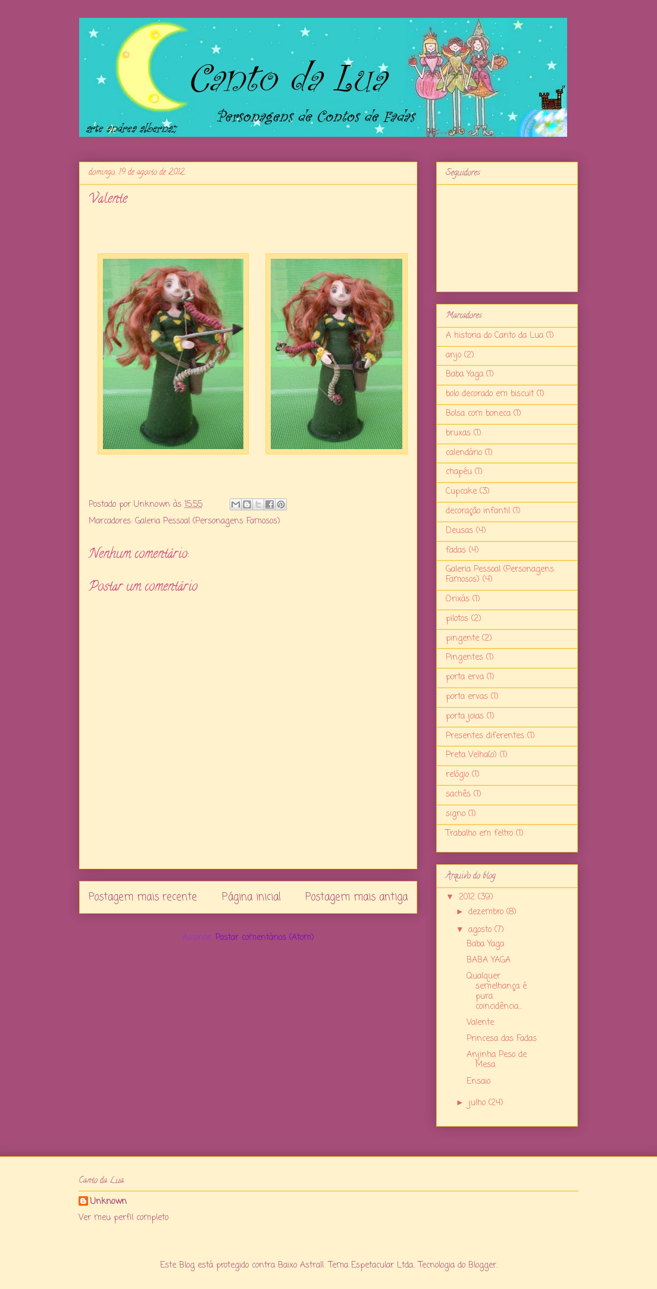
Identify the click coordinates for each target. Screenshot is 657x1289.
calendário (464, 453)
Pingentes (464, 657)
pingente (462, 638)
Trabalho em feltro (479, 833)
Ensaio (478, 1081)
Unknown (108, 1202)
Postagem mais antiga (356, 897)
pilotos (457, 619)
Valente (480, 1023)
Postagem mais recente (143, 897)
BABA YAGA (489, 960)
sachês (458, 794)
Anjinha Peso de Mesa (497, 1060)
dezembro (487, 912)
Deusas (459, 531)
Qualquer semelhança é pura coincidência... (497, 991)
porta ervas (467, 697)
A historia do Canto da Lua (494, 336)
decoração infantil (478, 511)
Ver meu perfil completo (123, 1218)
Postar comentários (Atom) (264, 938)
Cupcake (461, 491)
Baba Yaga (464, 374)
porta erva (465, 677)
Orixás (458, 599)
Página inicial (251, 897)
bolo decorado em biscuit (490, 394)
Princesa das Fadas (502, 1039)
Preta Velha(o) (471, 755)
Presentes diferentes (485, 736)
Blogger (482, 1265)
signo (455, 814)
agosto (481, 930)
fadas (456, 550)
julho (478, 1103)
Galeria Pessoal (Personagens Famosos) (207, 521)
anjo (453, 355)
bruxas (458, 433)
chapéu (459, 472)
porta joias (465, 716)
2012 (468, 897)
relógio (457, 775)
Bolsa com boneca (478, 413)
